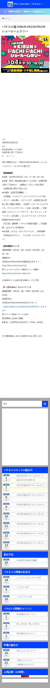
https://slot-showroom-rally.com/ (16, 273)
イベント (11, 156)
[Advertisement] (25, 106)
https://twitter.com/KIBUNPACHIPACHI (21, 306)
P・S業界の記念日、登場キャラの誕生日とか (25, 11)
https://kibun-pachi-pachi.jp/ (14, 265)
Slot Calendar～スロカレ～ (25, 4)
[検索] (45, 404)
